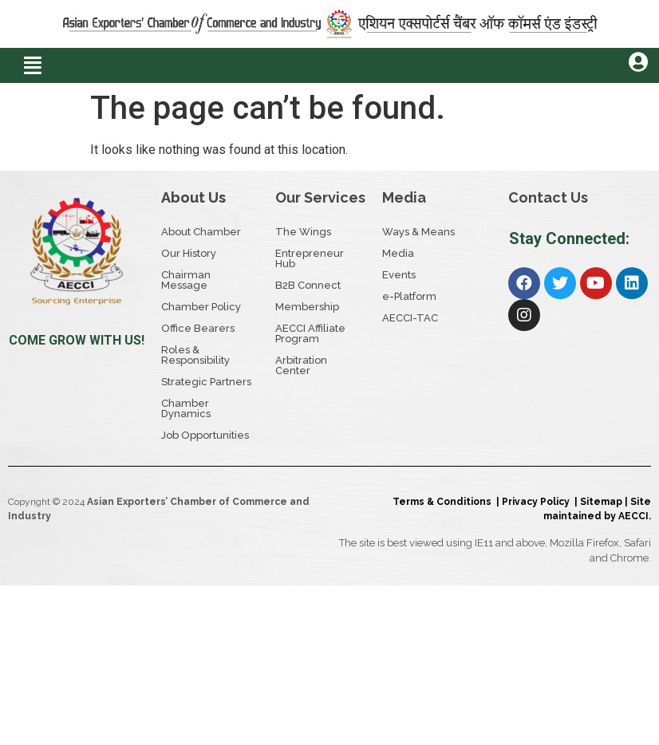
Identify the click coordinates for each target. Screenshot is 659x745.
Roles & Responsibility (195, 355)
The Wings (303, 232)
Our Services (320, 197)
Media (404, 197)
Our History (188, 253)
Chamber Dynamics (186, 408)
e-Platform (409, 296)
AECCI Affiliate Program (310, 333)
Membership (307, 307)
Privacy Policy (538, 501)
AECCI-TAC (410, 318)
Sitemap (601, 501)
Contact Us (548, 197)
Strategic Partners (206, 382)
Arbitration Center (301, 365)
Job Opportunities (205, 435)
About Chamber (201, 232)
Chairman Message (186, 280)
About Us (193, 197)
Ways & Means (418, 232)
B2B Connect (308, 285)
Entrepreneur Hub (309, 258)
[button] (33, 65)
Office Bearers (198, 328)
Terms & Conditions (444, 501)
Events (399, 275)
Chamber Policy (201, 307)
